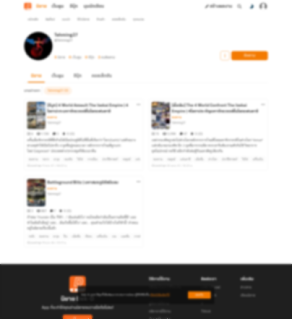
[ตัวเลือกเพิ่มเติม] (138, 96)
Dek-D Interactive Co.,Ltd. (130, 313)
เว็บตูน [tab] (58, 6)
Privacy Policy (179, 313)
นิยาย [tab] (41, 6)
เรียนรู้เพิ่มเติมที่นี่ (160, 295)
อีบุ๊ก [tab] (74, 6)
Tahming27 (54, 114)
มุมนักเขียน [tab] (94, 6)
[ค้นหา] (239, 6)
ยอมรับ (199, 295)
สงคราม (52, 109)
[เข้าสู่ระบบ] (263, 6)
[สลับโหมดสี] (251, 6)
